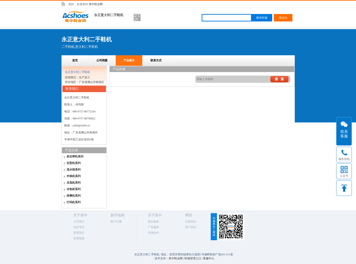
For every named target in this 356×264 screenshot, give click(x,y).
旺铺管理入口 (192, 258)
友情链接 (79, 238)
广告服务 (153, 227)
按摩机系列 (74, 195)
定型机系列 (74, 163)
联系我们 (79, 232)
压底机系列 (74, 182)
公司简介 (79, 221)
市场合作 (153, 232)
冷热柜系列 (74, 189)
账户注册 (116, 221)
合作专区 (79, 227)
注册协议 (190, 221)
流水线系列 (74, 169)
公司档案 (102, 60)
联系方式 (156, 60)
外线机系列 (74, 176)
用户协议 (190, 227)
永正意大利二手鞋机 (108, 15)
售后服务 (153, 221)
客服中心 (208, 258)
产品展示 (129, 60)
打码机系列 (74, 202)
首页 (75, 60)
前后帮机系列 (75, 156)
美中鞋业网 (96, 4)
